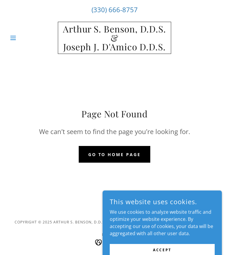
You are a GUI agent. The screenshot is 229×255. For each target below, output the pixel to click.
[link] (114, 48)
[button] (23, 38)
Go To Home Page (114, 154)
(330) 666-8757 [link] (115, 9)
